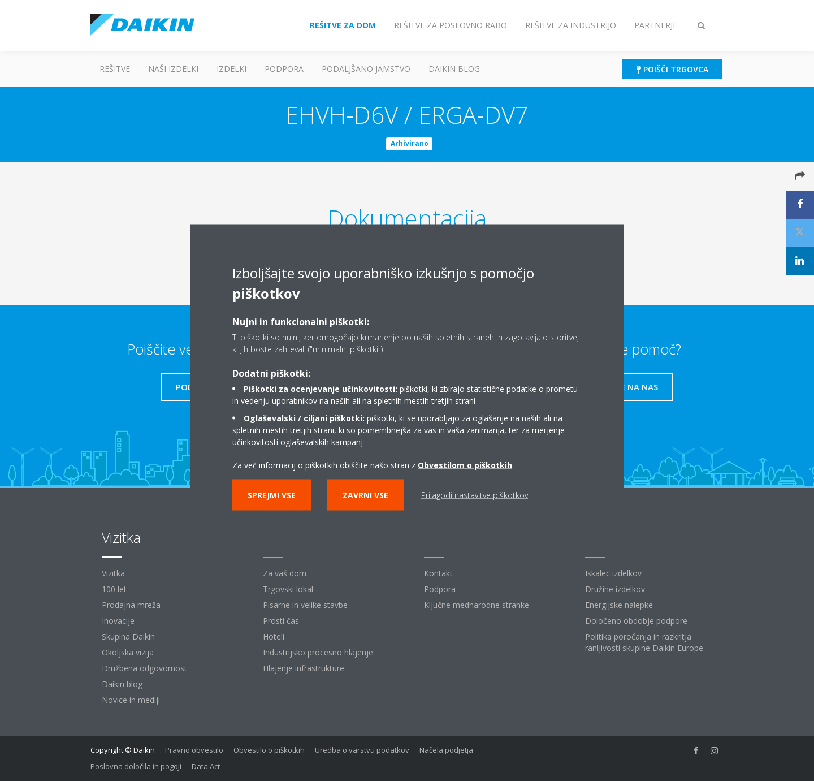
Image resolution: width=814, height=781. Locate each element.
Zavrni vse (365, 494)
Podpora (284, 68)
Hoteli (273, 636)
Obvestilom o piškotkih (465, 464)
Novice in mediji (131, 699)
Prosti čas (281, 620)
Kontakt (438, 573)
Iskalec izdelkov (613, 573)
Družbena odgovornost (144, 668)
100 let (114, 589)
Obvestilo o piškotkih (269, 750)
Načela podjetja (446, 750)
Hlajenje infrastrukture (303, 668)
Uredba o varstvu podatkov (362, 750)
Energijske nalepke (619, 604)
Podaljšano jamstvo (366, 68)
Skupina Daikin (128, 636)
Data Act (206, 766)
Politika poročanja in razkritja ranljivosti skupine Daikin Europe (644, 642)
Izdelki (231, 68)
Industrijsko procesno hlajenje (318, 652)
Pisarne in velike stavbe (305, 604)
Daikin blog (454, 68)
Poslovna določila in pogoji (135, 766)
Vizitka (113, 573)
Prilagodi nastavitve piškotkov (474, 494)
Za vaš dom (284, 573)
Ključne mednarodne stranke (476, 604)
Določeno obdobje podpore (636, 620)
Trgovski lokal (288, 589)
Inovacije (118, 620)
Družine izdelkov (615, 589)
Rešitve (114, 68)
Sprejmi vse (272, 494)
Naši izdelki (173, 68)
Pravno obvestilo (194, 750)
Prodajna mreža (131, 604)
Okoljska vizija (128, 652)
